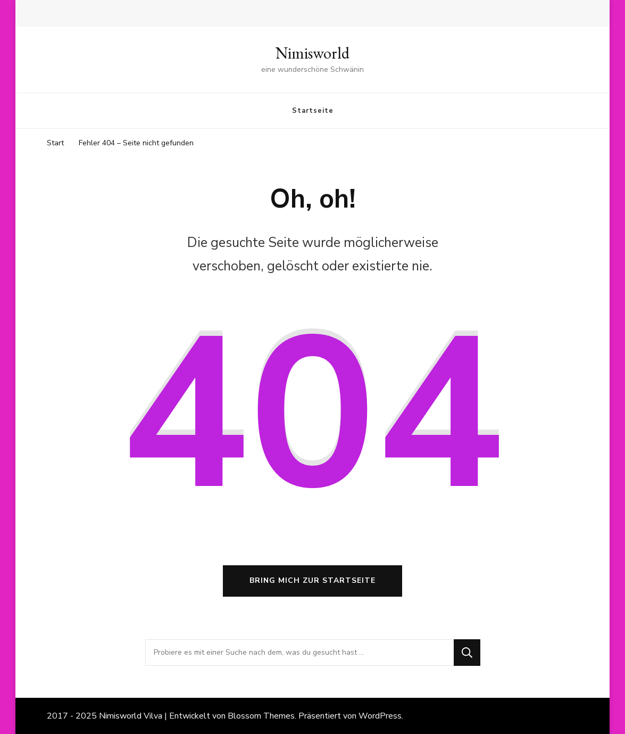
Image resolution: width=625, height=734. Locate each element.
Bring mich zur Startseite (312, 580)
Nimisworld (312, 53)
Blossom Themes (261, 716)
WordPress (380, 716)
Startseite (313, 111)
